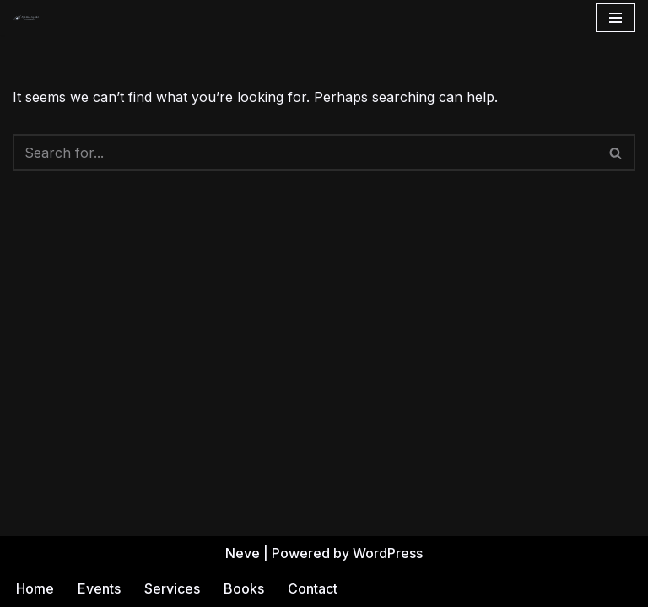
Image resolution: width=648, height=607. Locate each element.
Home (35, 588)
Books (244, 588)
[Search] (305, 152)
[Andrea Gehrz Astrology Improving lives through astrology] (26, 17)
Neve (242, 553)
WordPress (388, 553)
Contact (313, 588)
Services (172, 588)
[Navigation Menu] (615, 17)
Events (99, 588)
